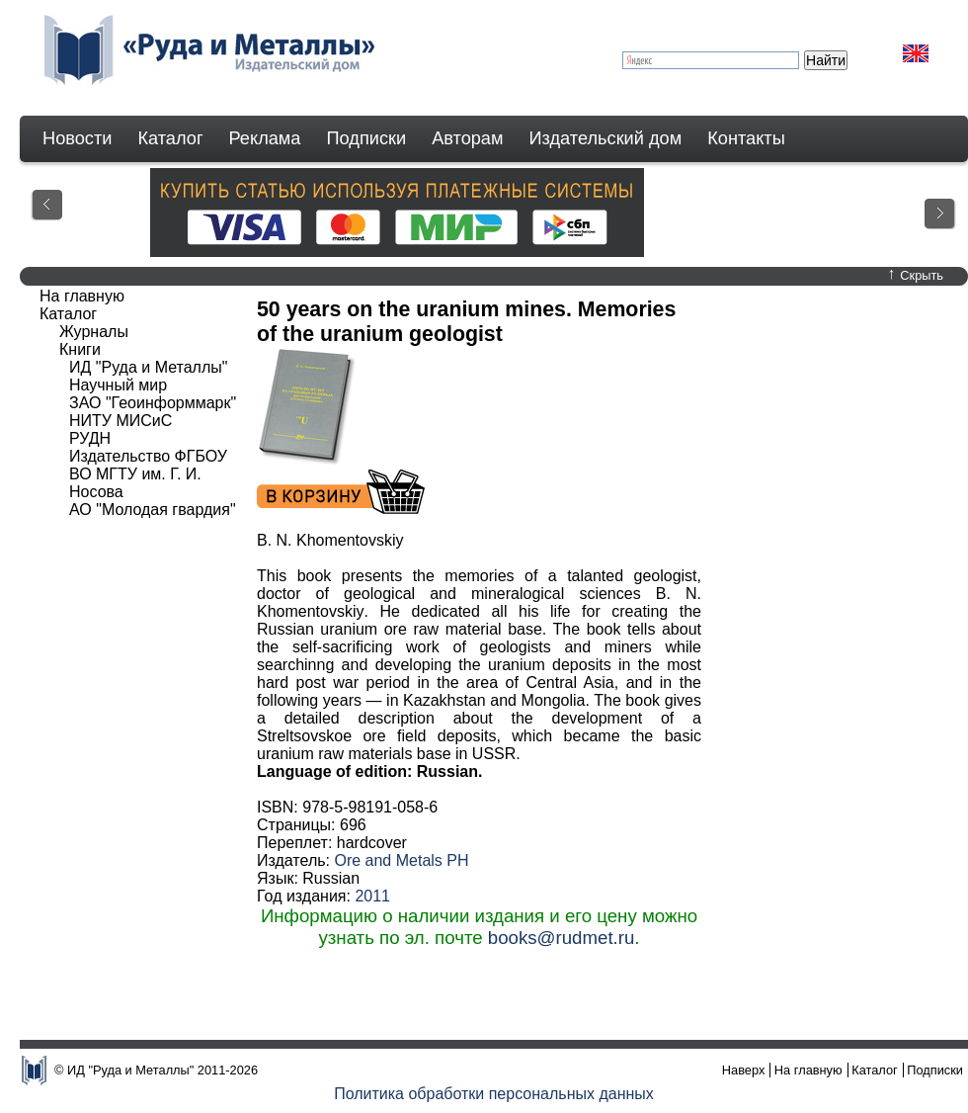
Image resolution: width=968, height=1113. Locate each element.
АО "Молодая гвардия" (152, 509)
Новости (77, 138)
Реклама (265, 138)
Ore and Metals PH (401, 860)
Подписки (367, 138)
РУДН (90, 438)
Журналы (93, 331)
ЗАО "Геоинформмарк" (152, 402)
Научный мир (118, 385)
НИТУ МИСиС (120, 420)
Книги (80, 349)
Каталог (169, 138)
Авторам (467, 138)
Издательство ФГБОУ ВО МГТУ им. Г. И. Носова (148, 474)
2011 (372, 896)
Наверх (744, 1070)
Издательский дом (606, 138)
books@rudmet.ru (561, 937)
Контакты (746, 138)
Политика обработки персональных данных (494, 1093)
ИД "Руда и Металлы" (148, 367)
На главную (82, 296)
